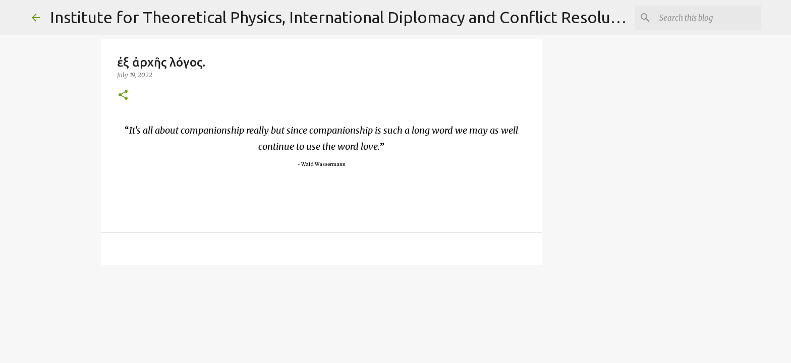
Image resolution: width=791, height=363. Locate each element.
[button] (123, 95)
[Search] (708, 18)
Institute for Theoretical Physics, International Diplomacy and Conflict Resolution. (347, 17)
